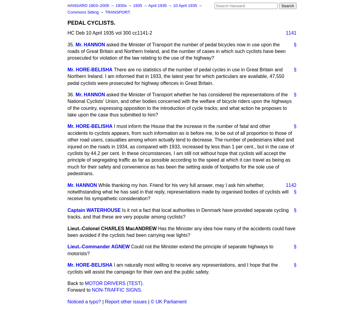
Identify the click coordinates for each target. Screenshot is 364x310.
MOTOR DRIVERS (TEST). (114, 283)
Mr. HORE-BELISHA (89, 69)
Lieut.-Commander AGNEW (98, 246)
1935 (138, 5)
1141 (291, 33)
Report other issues (126, 301)
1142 (291, 185)
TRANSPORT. (118, 12)
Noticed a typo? (84, 301)
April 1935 (158, 5)
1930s (121, 5)
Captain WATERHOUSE (94, 210)
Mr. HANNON (90, 44)
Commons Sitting (83, 12)
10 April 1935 (185, 5)
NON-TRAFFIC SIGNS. (117, 290)
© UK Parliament (169, 301)
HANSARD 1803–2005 (88, 5)
